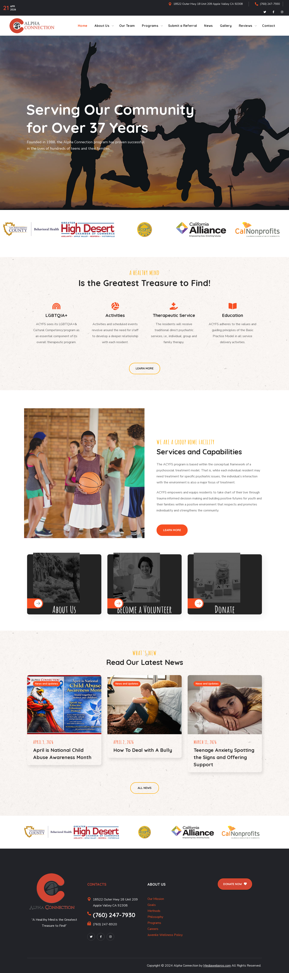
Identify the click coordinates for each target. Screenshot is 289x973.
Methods (154, 911)
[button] (144, 368)
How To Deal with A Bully (142, 750)
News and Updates (46, 683)
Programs (154, 923)
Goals (152, 905)
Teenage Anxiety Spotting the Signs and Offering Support (224, 757)
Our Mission (156, 899)
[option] (31, 229)
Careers (153, 929)
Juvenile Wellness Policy (165, 935)
